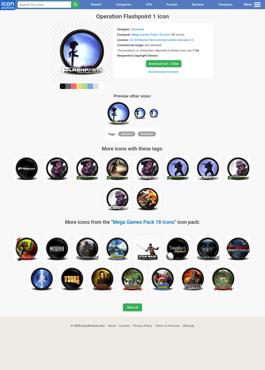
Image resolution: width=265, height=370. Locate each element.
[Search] (75, 4)
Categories (123, 4)
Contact (124, 326)
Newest (96, 4)
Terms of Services (167, 326)
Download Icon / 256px (164, 63)
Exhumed (137, 29)
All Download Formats (163, 72)
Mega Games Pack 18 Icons (151, 34)
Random (198, 4)
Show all (132, 307)
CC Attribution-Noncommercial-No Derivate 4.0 (161, 40)
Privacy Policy (142, 326)
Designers (225, 4)
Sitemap (188, 326)
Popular (172, 4)
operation (127, 134)
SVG (149, 4)
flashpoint (147, 134)
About (112, 326)
